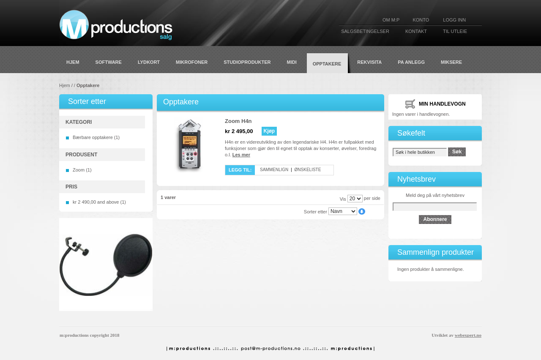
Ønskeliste (308, 169)
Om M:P (391, 19)
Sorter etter (315, 211)
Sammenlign (274, 169)
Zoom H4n (238, 121)
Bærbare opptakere (93, 137)
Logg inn (454, 19)
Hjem (64, 85)
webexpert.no (468, 335)
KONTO (421, 19)
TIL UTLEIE (455, 31)
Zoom (79, 169)
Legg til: (240, 169)
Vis (343, 198)
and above (96, 202)
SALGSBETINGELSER (365, 31)
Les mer (241, 154)
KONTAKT (416, 31)
